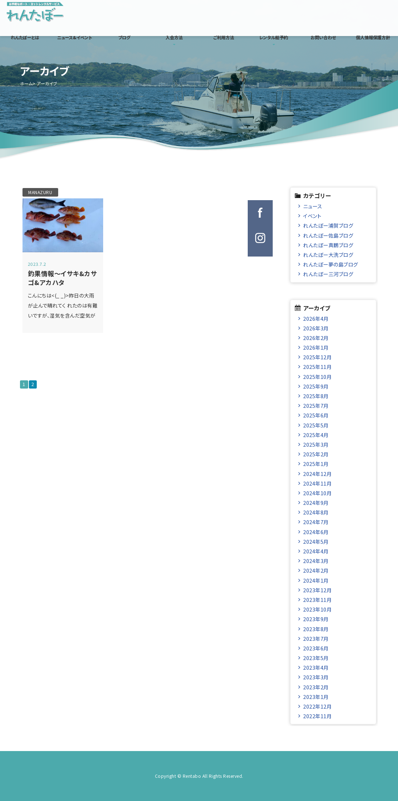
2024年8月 (316, 512)
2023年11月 (317, 599)
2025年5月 (316, 425)
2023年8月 (316, 628)
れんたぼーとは (25, 37)
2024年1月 (316, 580)
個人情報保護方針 (373, 37)
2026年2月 (316, 337)
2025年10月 (317, 376)
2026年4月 (316, 318)
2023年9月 (316, 618)
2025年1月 (316, 463)
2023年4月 (316, 667)
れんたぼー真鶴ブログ (328, 245)
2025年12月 (317, 357)
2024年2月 (316, 570)
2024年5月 (316, 541)
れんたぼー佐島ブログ (328, 235)
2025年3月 (316, 444)
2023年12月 (317, 590)
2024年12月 (317, 473)
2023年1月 (316, 696)
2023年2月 (316, 687)
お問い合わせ (323, 37)
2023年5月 (316, 657)
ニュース (312, 206)
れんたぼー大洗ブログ (328, 254)
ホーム (26, 83)
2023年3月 (316, 677)
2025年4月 (316, 434)
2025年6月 (316, 415)
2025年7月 (316, 405)
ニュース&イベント (74, 37)
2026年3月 (316, 328)
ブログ (124, 37)
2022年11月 (317, 716)
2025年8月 (316, 395)
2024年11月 (317, 483)
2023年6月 (316, 648)
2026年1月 (316, 347)
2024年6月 (316, 531)
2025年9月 (316, 386)
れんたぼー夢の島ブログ (330, 264)
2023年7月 (316, 638)
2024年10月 (317, 493)
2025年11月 (317, 366)
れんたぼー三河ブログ (328, 273)
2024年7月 (316, 521)
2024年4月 (316, 551)
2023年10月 (317, 609)
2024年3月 (316, 560)
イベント (312, 215)
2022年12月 (317, 706)
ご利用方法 (223, 37)
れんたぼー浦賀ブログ (328, 225)
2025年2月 (316, 454)
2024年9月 (316, 502)
